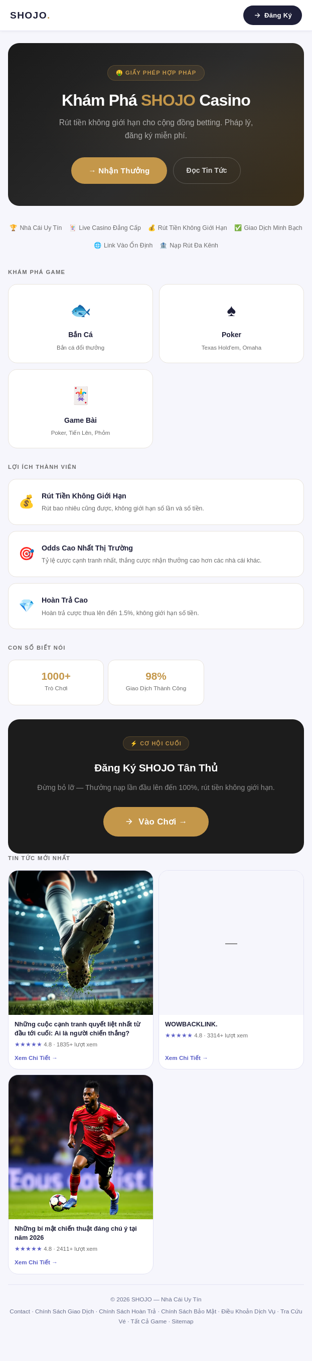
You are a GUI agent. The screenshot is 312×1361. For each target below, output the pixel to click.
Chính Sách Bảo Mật (188, 1311)
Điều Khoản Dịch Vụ (248, 1311)
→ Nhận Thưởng (118, 170)
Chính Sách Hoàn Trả (127, 1311)
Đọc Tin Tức (207, 170)
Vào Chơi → (155, 822)
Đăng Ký (272, 15)
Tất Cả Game (149, 1321)
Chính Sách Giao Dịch (64, 1311)
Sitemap (182, 1321)
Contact (20, 1311)
